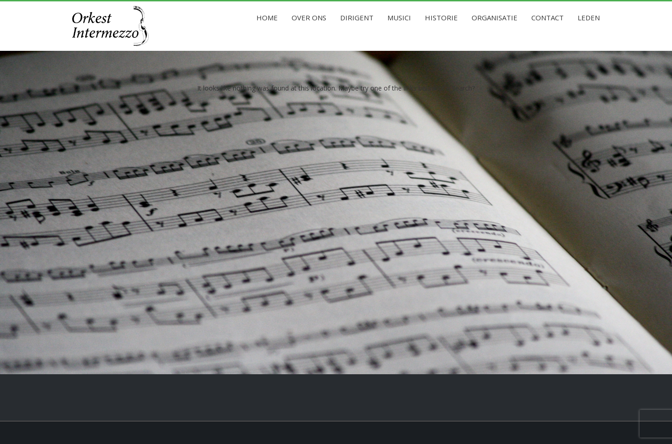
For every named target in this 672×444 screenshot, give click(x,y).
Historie (441, 17)
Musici (399, 17)
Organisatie (494, 17)
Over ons (309, 17)
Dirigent (356, 17)
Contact (547, 17)
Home (267, 17)
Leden (589, 17)
